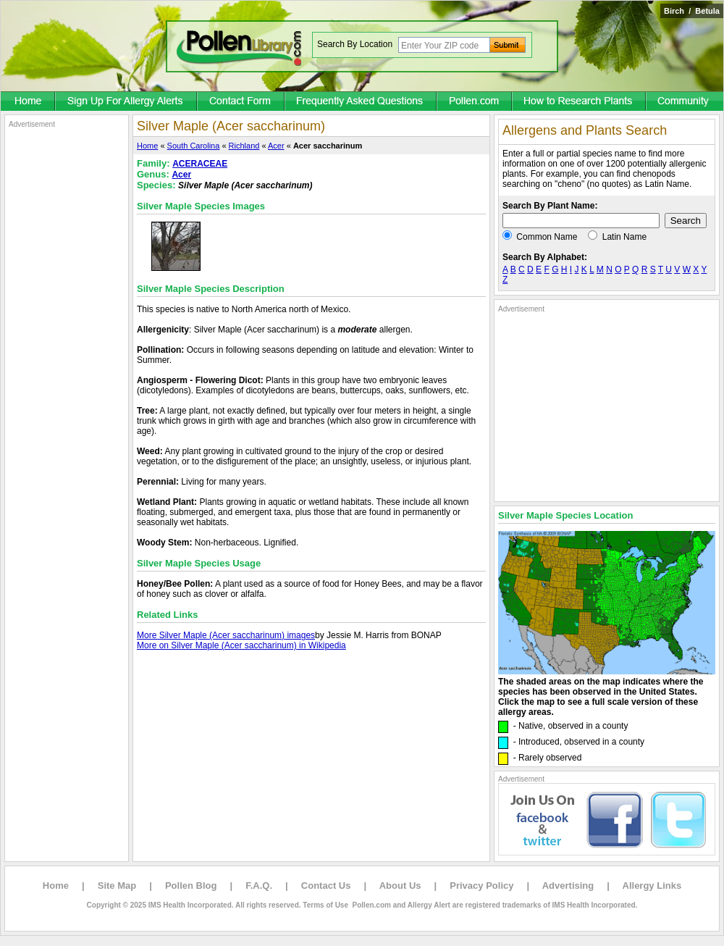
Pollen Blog (191, 885)
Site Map (117, 885)
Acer (276, 145)
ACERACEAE (199, 164)
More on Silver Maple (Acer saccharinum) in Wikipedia (241, 645)
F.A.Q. (258, 885)
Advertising (568, 885)
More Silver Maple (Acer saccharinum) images (226, 635)
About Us (400, 885)
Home (147, 145)
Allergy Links (652, 885)
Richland (244, 145)
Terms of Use (325, 905)
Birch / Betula (692, 11)
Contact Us (326, 885)
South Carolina (193, 145)
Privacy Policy (481, 885)
